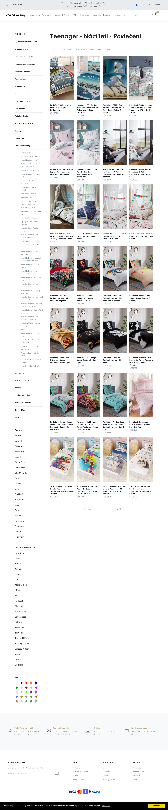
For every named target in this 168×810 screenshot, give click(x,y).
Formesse (19, 521)
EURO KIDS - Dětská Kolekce (31, 170)
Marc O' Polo (21, 585)
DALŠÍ (118, 509)
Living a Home (20, 373)
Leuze (17, 574)
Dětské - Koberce (27, 197)
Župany (18, 131)
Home (32, 15)
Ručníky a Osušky (22, 116)
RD (16, 596)
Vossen (18, 654)
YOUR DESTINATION (153, 5)
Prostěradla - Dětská (28, 194)
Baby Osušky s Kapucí (29, 218)
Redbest (19, 601)
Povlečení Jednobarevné (25, 64)
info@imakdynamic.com (141, 728)
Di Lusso (19, 489)
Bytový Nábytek (21, 410)
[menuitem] (29, 42)
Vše (16, 706)
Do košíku (136, 776)
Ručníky (75, 776)
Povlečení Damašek (23, 72)
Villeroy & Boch (22, 649)
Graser (18, 532)
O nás (105, 768)
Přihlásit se (137, 768)
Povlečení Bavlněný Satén (25, 57)
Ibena (17, 558)
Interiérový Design (101, 15)
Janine (18, 569)
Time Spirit (20, 628)
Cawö (17, 478)
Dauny (18, 484)
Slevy (17, 417)
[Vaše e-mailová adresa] (30, 773)
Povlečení (76, 768)
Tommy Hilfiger (22, 638)
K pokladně (137, 780)
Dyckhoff (19, 494)
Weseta (18, 659)
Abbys (18, 436)
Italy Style (19, 553)
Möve (17, 590)
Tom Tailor (20, 633)
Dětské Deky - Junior (28, 208)
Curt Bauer (20, 468)
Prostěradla (20, 109)
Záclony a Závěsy (22, 380)
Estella (18, 510)
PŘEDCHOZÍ (87, 509)
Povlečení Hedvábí (22, 94)
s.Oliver (18, 622)
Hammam (19, 537)
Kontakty (106, 772)
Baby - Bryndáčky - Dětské (30, 241)
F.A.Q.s (105, 776)
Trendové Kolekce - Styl (27, 42)
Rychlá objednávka (61, 728)
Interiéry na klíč (109, 780)
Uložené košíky (138, 772)
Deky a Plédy (20, 138)
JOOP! (18, 564)
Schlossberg (20, 617)
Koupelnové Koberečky (24, 123)
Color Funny (20, 462)
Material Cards (62, 15)
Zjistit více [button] (106, 806)
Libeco (18, 580)
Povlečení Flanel (21, 86)
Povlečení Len (20, 79)
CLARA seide (21, 473)
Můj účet (96, 728)
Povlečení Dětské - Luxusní (30, 156)
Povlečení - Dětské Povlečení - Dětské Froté (68, 49)
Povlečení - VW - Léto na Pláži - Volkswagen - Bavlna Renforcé (60, 107)
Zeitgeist (19, 665)
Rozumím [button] (156, 806)
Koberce (18, 388)
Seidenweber (21, 612)
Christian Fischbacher (25, 548)
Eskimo (18, 516)
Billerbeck (19, 446)
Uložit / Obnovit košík (23, 728)
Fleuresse (19, 526)
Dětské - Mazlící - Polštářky (30, 366)
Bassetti (19, 441)
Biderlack (19, 452)
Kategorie (84, 15)
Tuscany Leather (22, 644)
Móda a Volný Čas (22, 395)
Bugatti (18, 457)
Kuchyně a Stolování (23, 403)
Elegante (19, 500)
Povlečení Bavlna (22, 49)
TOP (74, 15)
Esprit (17, 505)
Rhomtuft (19, 606)
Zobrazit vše (26, 153)
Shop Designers (43, 15)
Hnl (16, 542)
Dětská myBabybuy (22, 146)
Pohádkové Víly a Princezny (30, 323)
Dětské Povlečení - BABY (29, 160)
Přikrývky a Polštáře (23, 101)
